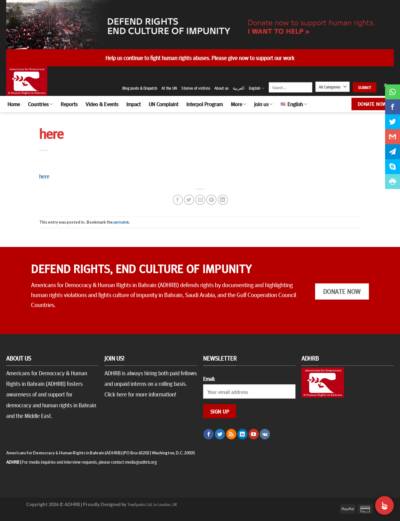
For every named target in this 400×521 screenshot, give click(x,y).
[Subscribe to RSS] (231, 434)
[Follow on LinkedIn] (242, 434)
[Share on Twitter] (189, 200)
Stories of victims (195, 88)
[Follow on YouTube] (254, 434)
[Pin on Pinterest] (211, 200)
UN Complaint (163, 104)
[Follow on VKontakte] (265, 434)
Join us (263, 104)
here (44, 176)
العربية (238, 88)
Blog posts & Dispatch (139, 88)
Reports (69, 104)
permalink (121, 222)
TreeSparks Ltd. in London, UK (152, 504)
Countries (40, 104)
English (256, 88)
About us (221, 88)
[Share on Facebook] (178, 200)
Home (13, 104)
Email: (209, 378)
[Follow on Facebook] (208, 434)
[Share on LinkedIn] (223, 200)
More (238, 104)
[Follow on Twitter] (220, 434)
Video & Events (102, 104)
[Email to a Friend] (200, 200)
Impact (133, 104)
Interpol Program (204, 104)
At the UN (169, 88)
